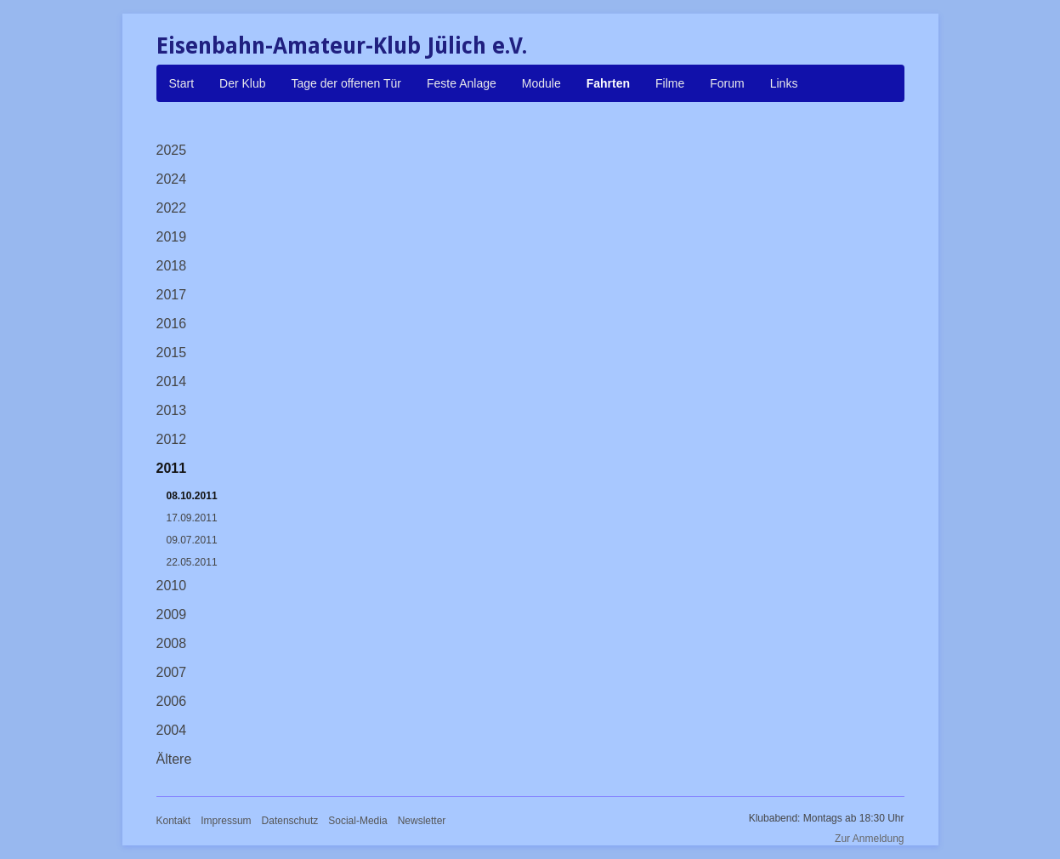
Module (541, 83)
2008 (171, 643)
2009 (171, 614)
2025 (171, 150)
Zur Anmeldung (869, 839)
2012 (171, 439)
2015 (171, 352)
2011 (171, 468)
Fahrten (608, 83)
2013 (171, 410)
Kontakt (173, 821)
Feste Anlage (461, 83)
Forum (727, 83)
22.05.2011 (192, 562)
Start (182, 83)
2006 (171, 701)
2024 (171, 179)
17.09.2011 (192, 518)
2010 (171, 585)
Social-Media (357, 821)
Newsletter (422, 821)
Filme (669, 83)
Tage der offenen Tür (346, 83)
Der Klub (242, 83)
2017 (171, 294)
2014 (171, 381)
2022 (171, 208)
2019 (171, 237)
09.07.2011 (192, 540)
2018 (171, 266)
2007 (171, 672)
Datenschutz (290, 821)
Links (784, 83)
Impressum (226, 821)
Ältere (174, 759)
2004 (171, 730)
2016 (171, 323)
